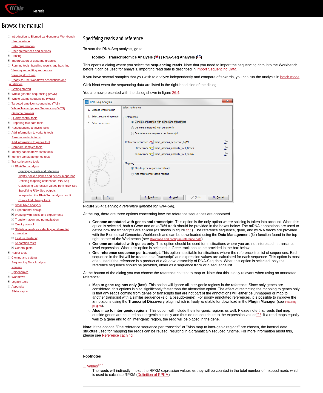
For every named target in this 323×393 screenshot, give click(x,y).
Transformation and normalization (37, 219)
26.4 (175, 93)
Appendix (17, 286)
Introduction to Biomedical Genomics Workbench (43, 36)
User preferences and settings (31, 51)
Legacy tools (19, 281)
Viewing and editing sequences (31, 70)
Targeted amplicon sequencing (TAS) (35, 103)
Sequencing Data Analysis (28, 262)
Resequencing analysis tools (30, 127)
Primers (16, 267)
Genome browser (22, 113)
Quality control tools (24, 118)
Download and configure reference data (175, 239)
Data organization (22, 46)
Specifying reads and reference (38, 171)
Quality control (24, 224)
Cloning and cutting (24, 257)
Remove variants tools (26, 137)
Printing (16, 56)
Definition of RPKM (153, 375)
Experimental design (28, 210)
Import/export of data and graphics (33, 60)
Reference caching (117, 335)
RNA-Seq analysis (27, 166)
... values (90, 366)
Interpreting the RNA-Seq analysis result (44, 195)
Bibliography (19, 291)
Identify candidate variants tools (32, 152)
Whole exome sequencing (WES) (33, 98)
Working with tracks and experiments (39, 214)
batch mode (290, 77)
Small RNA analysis (28, 205)
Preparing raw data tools (27, 123)
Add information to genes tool (30, 142)
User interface (20, 41)
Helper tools (19, 252)
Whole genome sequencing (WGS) (34, 94)
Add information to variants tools (32, 132)
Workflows (18, 277)
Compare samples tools (26, 147)
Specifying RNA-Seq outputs (37, 190)
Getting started (21, 89)
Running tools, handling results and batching (40, 65)
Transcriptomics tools (25, 161)
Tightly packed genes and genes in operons (46, 176)
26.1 (189, 230)
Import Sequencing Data (216, 69)
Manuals (38, 11)
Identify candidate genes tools (30, 156)
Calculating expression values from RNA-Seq (47, 185)
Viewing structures (23, 75)
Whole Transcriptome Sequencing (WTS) (38, 108)
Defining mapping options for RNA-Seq (43, 181)
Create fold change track (34, 200)
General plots (23, 248)
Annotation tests (25, 243)
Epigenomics (19, 272)
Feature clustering (26, 238)
